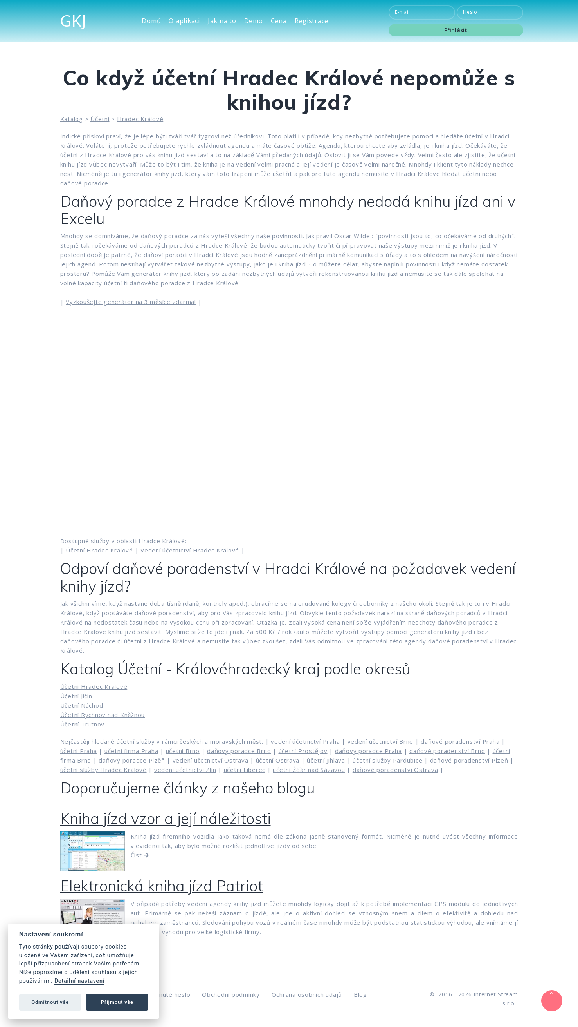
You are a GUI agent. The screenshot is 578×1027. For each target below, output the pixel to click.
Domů (151, 21)
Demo (253, 21)
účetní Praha (78, 751)
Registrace (312, 21)
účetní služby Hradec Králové (103, 769)
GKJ (73, 20)
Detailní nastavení (79, 981)
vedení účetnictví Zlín (185, 769)
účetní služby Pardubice (387, 760)
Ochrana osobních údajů (307, 994)
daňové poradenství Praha (460, 741)
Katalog (71, 119)
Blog (360, 994)
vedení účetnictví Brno (381, 741)
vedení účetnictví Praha (305, 741)
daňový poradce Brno (239, 751)
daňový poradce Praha (368, 751)
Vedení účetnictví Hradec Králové (189, 550)
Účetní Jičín (76, 696)
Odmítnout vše (50, 1002)
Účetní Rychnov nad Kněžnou (102, 715)
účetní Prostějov (303, 751)
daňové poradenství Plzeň (469, 760)
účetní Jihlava (326, 760)
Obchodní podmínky (231, 994)
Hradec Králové (140, 119)
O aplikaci (184, 21)
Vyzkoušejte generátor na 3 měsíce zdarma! (131, 302)
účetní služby (136, 741)
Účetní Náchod (81, 705)
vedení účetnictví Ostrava (210, 760)
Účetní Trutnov (82, 724)
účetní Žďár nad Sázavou (309, 769)
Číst (140, 855)
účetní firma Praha (131, 751)
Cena (279, 21)
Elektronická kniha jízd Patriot (161, 886)
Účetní (100, 119)
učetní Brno (183, 751)
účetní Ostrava (278, 760)
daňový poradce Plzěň (132, 760)
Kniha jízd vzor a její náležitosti (165, 818)
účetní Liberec (245, 769)
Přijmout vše (117, 1002)
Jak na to (222, 21)
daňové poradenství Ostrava (395, 769)
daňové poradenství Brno (447, 751)
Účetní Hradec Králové (99, 550)
